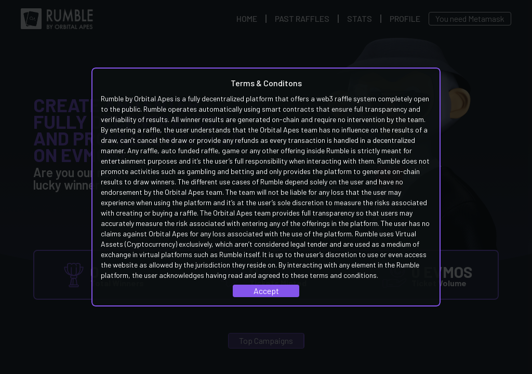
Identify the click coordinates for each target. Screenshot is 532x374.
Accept (266, 291)
